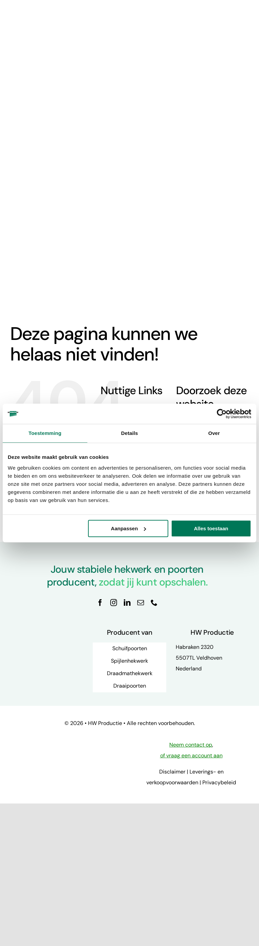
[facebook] (100, 602)
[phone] (154, 602)
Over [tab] (214, 433)
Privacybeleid (219, 782)
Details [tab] (129, 433)
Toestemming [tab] (45, 433)
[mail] (140, 602)
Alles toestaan (211, 528)
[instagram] (113, 602)
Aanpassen (128, 528)
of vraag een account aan (191, 755)
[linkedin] (127, 602)
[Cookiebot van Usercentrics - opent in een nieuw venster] (221, 414)
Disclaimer (172, 771)
